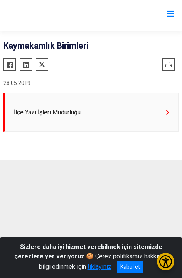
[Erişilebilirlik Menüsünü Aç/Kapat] (165, 261)
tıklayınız (99, 266)
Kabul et (130, 267)
